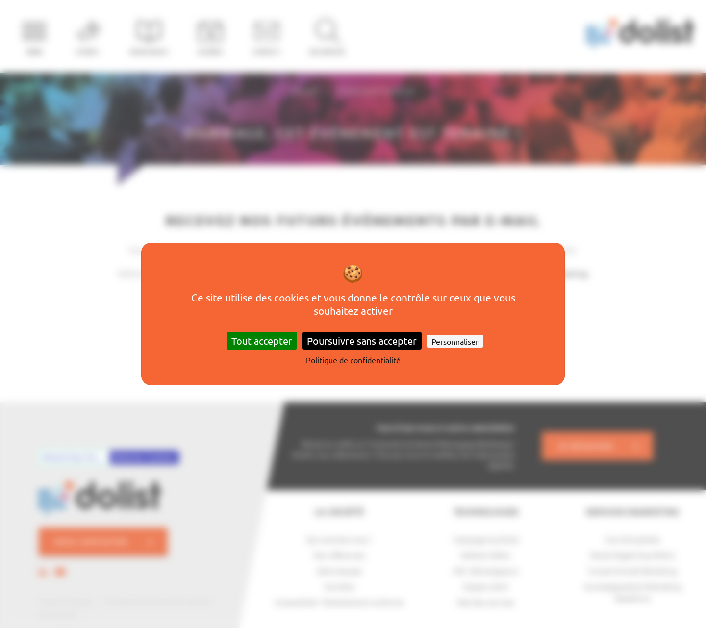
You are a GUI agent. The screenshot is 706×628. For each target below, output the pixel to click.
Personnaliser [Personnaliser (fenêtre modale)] (455, 341)
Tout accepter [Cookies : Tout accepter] (261, 340)
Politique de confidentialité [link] (353, 360)
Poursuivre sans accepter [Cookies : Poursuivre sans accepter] (362, 340)
